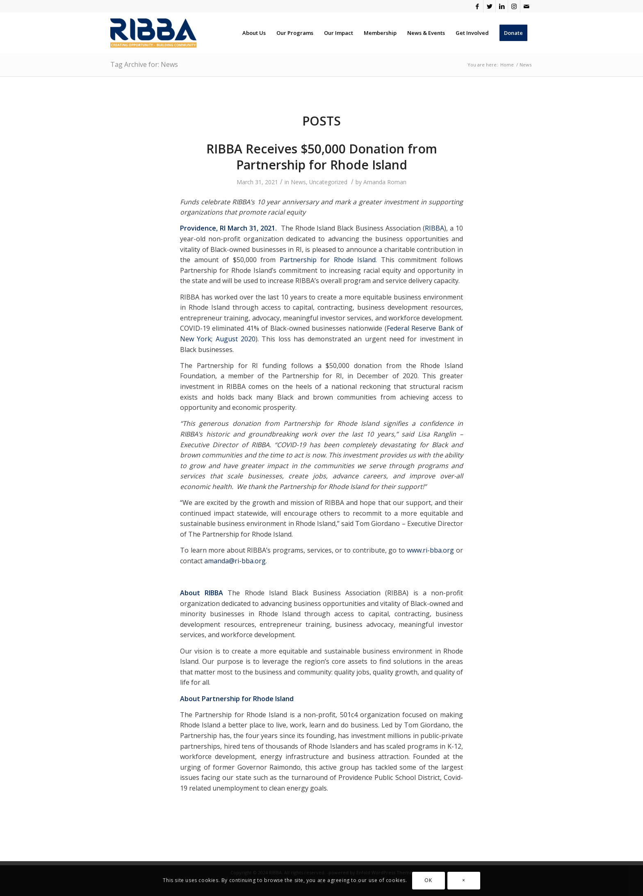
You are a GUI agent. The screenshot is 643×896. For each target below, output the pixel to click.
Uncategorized (328, 182)
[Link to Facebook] (477, 6)
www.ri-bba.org (430, 550)
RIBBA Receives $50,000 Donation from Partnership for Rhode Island (321, 156)
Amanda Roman (384, 182)
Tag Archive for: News (144, 64)
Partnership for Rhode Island (328, 259)
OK (428, 880)
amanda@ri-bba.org (235, 560)
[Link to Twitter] (489, 6)
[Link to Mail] (526, 6)
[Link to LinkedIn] (502, 6)
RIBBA (434, 228)
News (298, 182)
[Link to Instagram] (514, 6)
